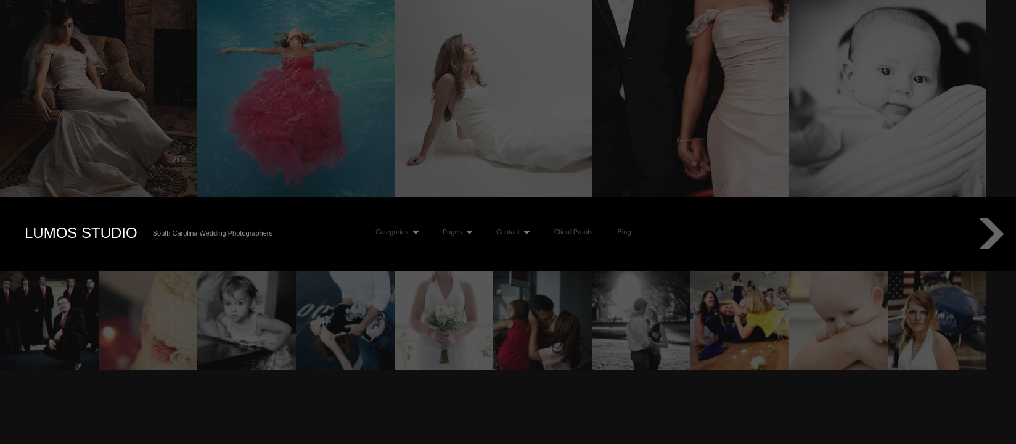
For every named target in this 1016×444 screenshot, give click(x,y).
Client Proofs (573, 232)
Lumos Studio (81, 232)
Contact (510, 232)
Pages (454, 232)
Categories (394, 232)
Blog (624, 232)
